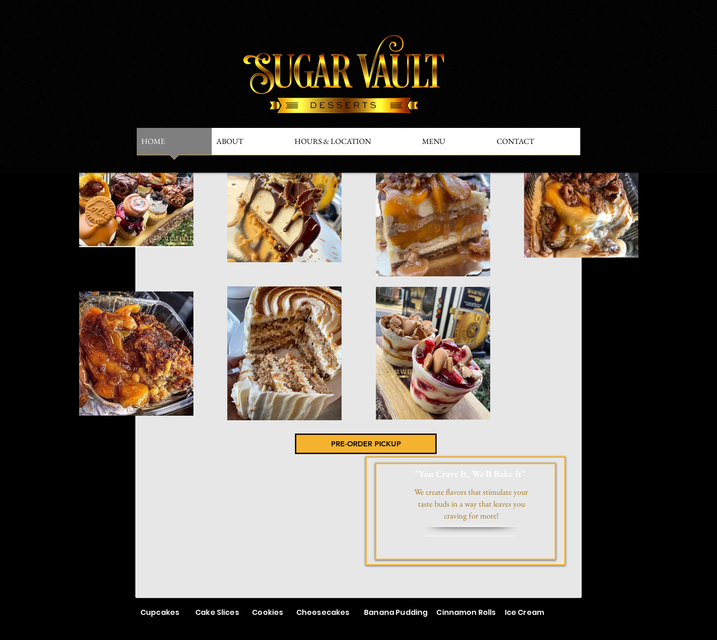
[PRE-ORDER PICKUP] (366, 444)
